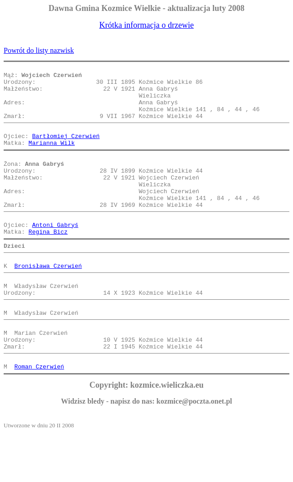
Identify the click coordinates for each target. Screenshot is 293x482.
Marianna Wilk (52, 158)
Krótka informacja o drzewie (146, 25)
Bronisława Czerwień (48, 300)
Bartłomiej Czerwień (65, 149)
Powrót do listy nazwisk (39, 50)
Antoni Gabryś (55, 253)
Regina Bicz (48, 261)
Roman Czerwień (39, 415)
